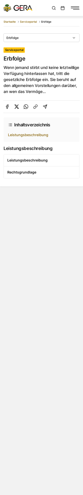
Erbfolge (12, 38)
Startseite (10, 21)
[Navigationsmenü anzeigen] (75, 8)
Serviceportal (28, 21)
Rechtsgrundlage (21, 172)
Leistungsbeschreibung (28, 135)
